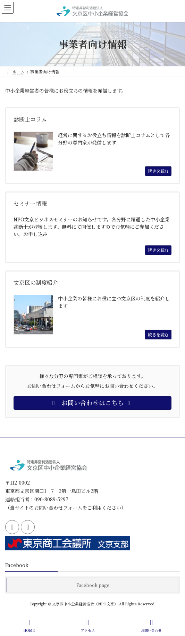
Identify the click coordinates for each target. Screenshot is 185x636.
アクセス (88, 626)
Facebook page (92, 585)
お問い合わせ (151, 626)
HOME (29, 626)
